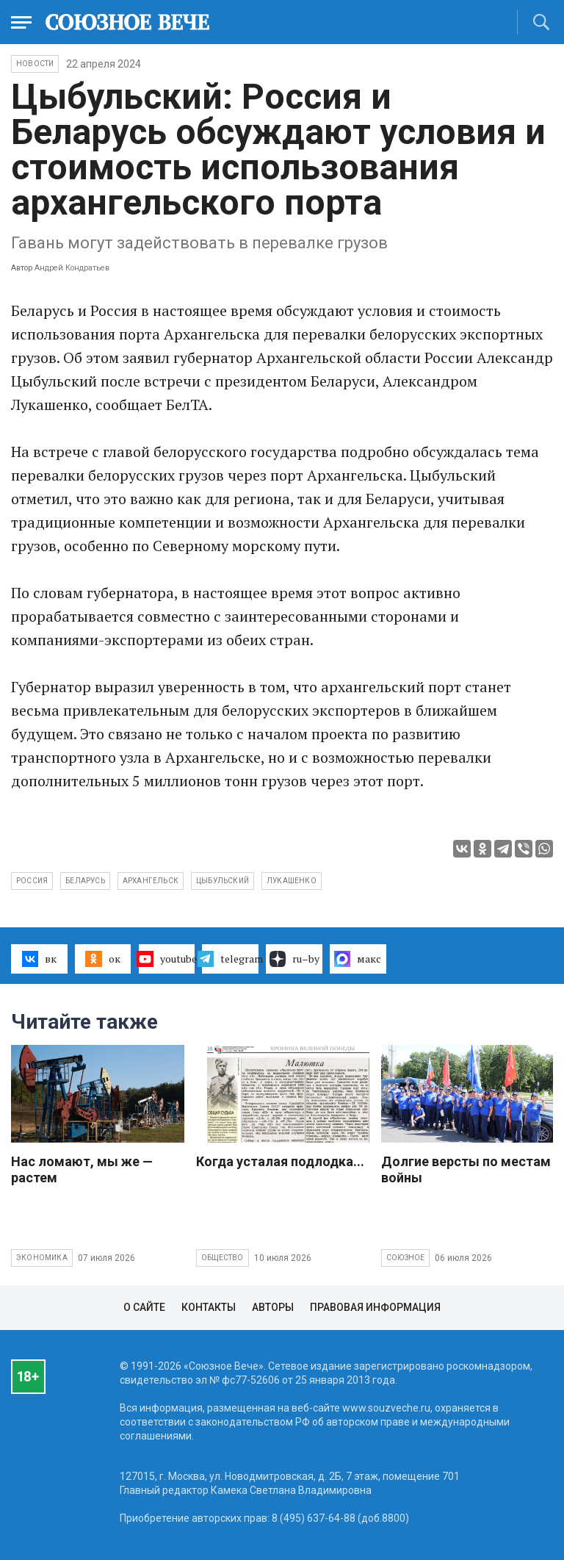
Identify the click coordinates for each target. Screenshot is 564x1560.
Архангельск (150, 881)
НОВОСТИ (35, 64)
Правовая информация (375, 1307)
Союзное (405, 1258)
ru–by (294, 959)
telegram (230, 959)
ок (102, 959)
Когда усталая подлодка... (280, 1161)
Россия (32, 881)
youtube (167, 959)
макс (357, 959)
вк (39, 959)
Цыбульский (222, 881)
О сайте (144, 1307)
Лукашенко (292, 881)
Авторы (273, 1307)
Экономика (42, 1258)
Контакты (208, 1307)
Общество (222, 1258)
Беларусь (85, 881)
